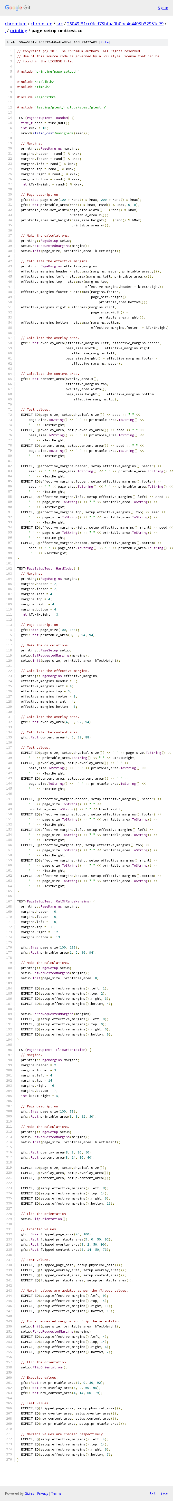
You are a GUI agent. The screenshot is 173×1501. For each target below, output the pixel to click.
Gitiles (29, 1493)
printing (18, 30)
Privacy (42, 1493)
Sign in (163, 7)
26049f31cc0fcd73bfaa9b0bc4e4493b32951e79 (115, 24)
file (105, 42)
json (164, 1493)
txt (152, 1493)
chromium (16, 24)
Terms (56, 1493)
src (60, 24)
